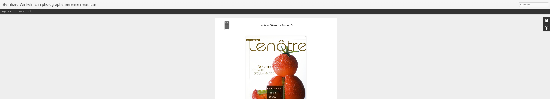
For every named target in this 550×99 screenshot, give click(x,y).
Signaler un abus (294, 97)
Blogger (284, 97)
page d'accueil (25, 11)
